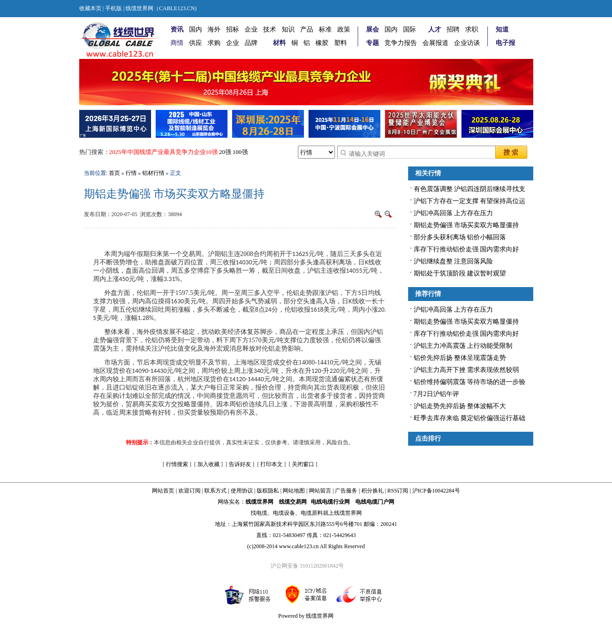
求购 (214, 42)
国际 (409, 29)
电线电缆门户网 (374, 502)
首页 (114, 173)
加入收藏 (208, 464)
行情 (131, 173)
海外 (214, 29)
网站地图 (294, 490)
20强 (225, 151)
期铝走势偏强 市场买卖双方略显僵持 (466, 225)
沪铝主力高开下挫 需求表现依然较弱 (466, 369)
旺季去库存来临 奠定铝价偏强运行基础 (470, 418)
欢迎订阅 (189, 490)
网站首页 (163, 490)
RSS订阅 (397, 490)
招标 (232, 29)
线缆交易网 (293, 502)
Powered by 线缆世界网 (306, 616)
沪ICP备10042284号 (436, 490)
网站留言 (320, 490)
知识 (288, 29)
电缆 (261, 513)
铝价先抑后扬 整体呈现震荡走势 (460, 357)
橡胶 (321, 42)
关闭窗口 (303, 464)
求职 (471, 29)
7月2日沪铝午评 (436, 393)
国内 (195, 29)
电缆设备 (284, 513)
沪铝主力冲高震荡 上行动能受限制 (463, 345)
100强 (240, 151)
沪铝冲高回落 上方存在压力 (453, 213)
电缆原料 (312, 513)
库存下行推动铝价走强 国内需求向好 (466, 249)
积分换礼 (372, 490)
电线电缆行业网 (330, 502)
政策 (343, 29)
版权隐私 (268, 490)
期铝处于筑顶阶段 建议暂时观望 (460, 273)
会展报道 (435, 42)
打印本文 (271, 464)
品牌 (251, 42)
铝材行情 (153, 173)
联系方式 (215, 490)
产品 (306, 29)
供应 (195, 42)
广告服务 (346, 490)
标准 (325, 29)
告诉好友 (240, 464)
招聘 (453, 29)
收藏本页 (90, 8)
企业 (251, 29)
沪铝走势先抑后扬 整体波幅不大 (460, 406)
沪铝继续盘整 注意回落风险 (453, 261)
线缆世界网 (259, 502)
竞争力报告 (401, 42)
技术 (269, 29)
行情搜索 (177, 464)
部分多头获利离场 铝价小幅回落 (460, 237)
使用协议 (242, 490)
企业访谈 (467, 42)
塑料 (340, 42)
